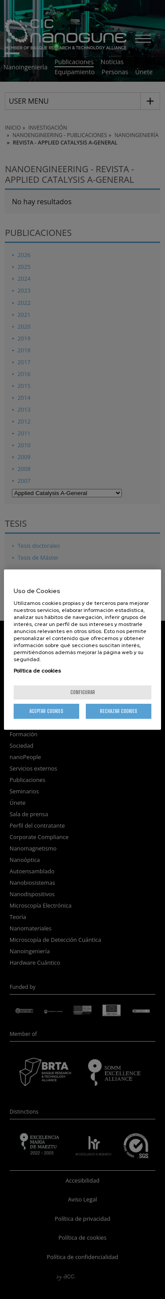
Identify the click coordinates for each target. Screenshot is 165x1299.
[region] (82, 649)
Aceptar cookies (46, 711)
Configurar (82, 692)
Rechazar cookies (118, 711)
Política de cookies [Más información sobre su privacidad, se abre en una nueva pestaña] (37, 670)
